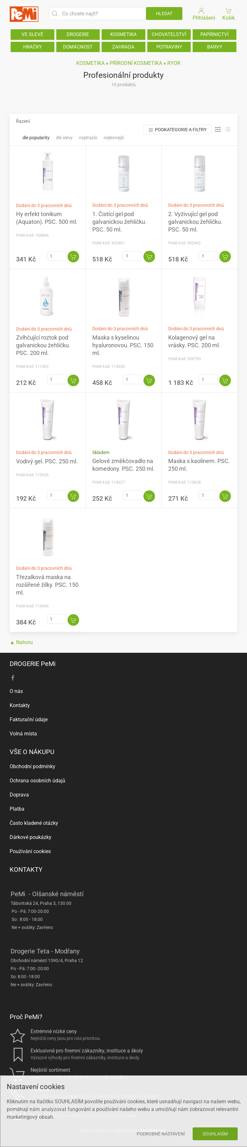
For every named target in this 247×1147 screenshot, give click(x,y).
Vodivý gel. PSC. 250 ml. (47, 461)
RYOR (173, 63)
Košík (229, 13)
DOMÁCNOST (78, 47)
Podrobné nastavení (161, 1133)
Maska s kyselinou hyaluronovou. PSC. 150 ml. (122, 345)
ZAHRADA (123, 47)
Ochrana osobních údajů (37, 781)
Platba (17, 809)
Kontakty (20, 705)
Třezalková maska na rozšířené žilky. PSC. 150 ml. (47, 585)
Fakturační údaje (29, 719)
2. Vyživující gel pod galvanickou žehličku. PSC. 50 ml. (195, 222)
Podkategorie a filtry (177, 129)
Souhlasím (215, 1133)
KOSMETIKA (123, 34)
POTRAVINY (169, 47)
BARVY (214, 47)
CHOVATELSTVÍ (169, 34)
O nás (16, 691)
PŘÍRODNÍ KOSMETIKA (136, 63)
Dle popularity (36, 137)
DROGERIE (78, 34)
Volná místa (23, 734)
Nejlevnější (114, 137)
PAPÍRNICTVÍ (214, 34)
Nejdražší (88, 137)
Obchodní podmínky (32, 766)
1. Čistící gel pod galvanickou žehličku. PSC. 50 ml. (119, 222)
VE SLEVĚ (32, 34)
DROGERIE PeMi (33, 664)
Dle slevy (64, 137)
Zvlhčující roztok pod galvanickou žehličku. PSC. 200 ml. (43, 345)
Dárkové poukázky (30, 837)
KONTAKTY (26, 869)
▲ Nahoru (21, 642)
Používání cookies (30, 851)
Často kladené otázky (34, 823)
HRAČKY (32, 47)
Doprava (19, 795)
